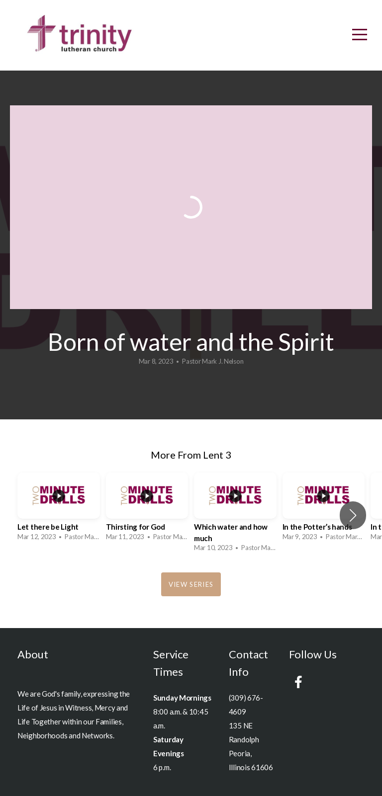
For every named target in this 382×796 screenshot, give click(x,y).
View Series (191, 584)
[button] (353, 515)
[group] (58, 510)
